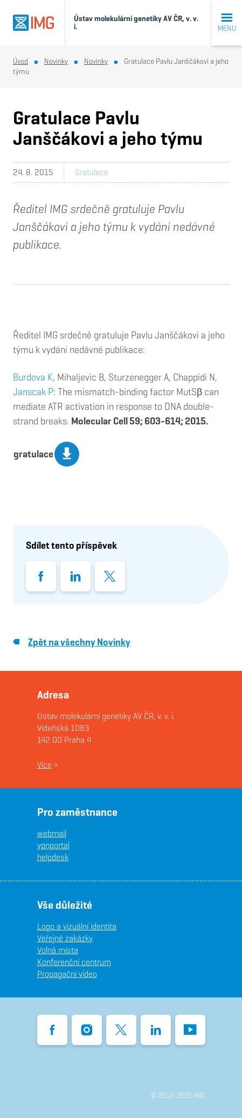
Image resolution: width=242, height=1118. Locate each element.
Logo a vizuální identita (76, 926)
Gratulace (91, 172)
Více (44, 764)
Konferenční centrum (74, 962)
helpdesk (52, 857)
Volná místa (57, 950)
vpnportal (53, 845)
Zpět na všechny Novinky (71, 642)
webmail (51, 833)
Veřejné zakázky (65, 938)
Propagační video (67, 974)
